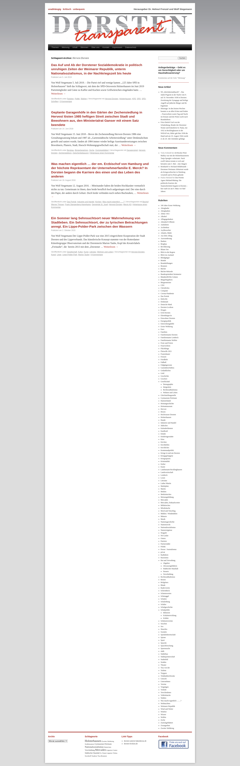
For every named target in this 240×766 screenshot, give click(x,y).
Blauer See (165, 249)
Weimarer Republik (168, 706)
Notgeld (164, 533)
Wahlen (84, 99)
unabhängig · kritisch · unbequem (66, 9)
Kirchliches (165, 448)
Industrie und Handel (85, 202)
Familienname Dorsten (169, 335)
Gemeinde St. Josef (100, 204)
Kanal (53, 255)
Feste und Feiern (167, 343)
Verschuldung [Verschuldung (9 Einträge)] (90, 750)
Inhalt (75, 47)
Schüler (163, 604)
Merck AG (127, 204)
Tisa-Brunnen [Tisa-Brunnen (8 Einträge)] (102, 756)
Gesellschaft (72, 252)
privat (163, 552)
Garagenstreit (132, 150)
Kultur (80, 252)
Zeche (91, 150)
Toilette (163, 670)
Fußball (163, 362)
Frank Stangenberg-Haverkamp (78, 204)
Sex (162, 626)
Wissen (163, 714)
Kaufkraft (164, 431)
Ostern (163, 538)
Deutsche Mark (166, 304)
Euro (162, 329)
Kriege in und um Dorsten (170, 453)
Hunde (163, 420)
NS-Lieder (165, 536)
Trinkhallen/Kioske (168, 676)
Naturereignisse (166, 530)
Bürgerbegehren (81, 150)
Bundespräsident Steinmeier (171, 274)
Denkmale (164, 302)
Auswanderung (166, 238)
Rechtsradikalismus (170, 390)
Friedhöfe (164, 359)
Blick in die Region (168, 252)
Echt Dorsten (165, 313)
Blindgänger (165, 258)
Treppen (164, 673)
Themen (55, 47)
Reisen (163, 580)
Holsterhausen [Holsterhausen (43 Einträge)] (93, 740)
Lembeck (164, 475)
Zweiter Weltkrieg (167, 728)
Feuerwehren (165, 346)
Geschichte (165, 376)
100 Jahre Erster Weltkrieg (170, 205)
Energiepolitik (166, 321)
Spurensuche (165, 648)
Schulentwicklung (169, 615)
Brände (163, 260)
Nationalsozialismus (168, 527)
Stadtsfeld (164, 659)
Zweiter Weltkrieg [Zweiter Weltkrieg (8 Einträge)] (108, 741)
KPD (134, 99)
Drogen (163, 310)
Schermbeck (165, 591)
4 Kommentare (97, 255)
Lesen (163, 478)
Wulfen (163, 717)
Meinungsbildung (167, 497)
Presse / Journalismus (168, 549)
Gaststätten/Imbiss (167, 368)
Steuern (166, 571)
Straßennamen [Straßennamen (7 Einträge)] (89, 744)
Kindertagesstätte (167, 437)
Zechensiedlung (65, 153)
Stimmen (84, 47)
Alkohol (164, 216)
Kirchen (98, 202)
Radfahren (164, 555)
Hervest (163, 409)
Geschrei (164, 379)
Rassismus (165, 558)
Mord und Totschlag (168, 511)
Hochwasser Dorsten (168, 414)
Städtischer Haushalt (170, 569)
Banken (163, 241)
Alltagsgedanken (167, 219)
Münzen (164, 516)
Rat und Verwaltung (168, 560)
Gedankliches (166, 370)
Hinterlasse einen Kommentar (102, 153)
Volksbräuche (166, 695)
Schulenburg (165, 602)
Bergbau (70, 150)
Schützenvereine (167, 621)
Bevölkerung (165, 247)
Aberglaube (165, 208)
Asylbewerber (166, 230)
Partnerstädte (165, 544)
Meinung (65, 47)
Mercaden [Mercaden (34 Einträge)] (100, 749)
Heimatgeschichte (167, 403)
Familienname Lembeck (169, 337)
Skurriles (164, 629)
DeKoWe (164, 299)
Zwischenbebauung (80, 153)
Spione (163, 637)
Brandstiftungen (166, 263)
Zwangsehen (165, 725)
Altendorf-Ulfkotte (168, 222)
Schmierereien (166, 593)
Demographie (168, 384)
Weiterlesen (58, 93)
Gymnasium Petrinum (169, 398)
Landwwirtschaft (167, 472)
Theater (163, 665)
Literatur (93, 252)
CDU (163, 285)
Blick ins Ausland (167, 255)
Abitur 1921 (165, 214)
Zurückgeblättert (102, 150)
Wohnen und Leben (105, 252)
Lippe (59, 255)
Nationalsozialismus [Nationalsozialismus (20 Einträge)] (94, 747)
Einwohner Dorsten (168, 318)
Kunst (86, 252)
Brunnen (164, 266)
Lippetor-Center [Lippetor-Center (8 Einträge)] (111, 750)
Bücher (163, 269)
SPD (139, 99)
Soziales (164, 632)
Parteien (70, 99)
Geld (162, 373)
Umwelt (164, 679)
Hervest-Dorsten (111, 99)
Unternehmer (165, 681)
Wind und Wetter (167, 709)
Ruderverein (165, 588)
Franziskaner (165, 354)
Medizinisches (166, 494)
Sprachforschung (167, 646)
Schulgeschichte (167, 607)
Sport (163, 640)
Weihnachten (165, 703)
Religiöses (164, 582)
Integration (167, 387)
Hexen (163, 412)
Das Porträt (71, 202)
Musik (163, 519)
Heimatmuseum (166, 406)
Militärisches (165, 505)
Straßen (163, 662)
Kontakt (105, 47)
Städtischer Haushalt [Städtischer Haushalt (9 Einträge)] (92, 753)
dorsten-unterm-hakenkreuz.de (135, 741)
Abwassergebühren (170, 566)
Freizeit (163, 357)
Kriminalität (165, 461)
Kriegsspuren (166, 459)
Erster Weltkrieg (167, 326)
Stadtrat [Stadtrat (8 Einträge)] (94, 756)
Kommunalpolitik (167, 450)
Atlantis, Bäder (166, 233)
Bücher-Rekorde (167, 271)
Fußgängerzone (166, 365)
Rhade (163, 585)
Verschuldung (168, 574)
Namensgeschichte (167, 522)
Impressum (117, 47)
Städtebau (164, 654)
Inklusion (166, 613)
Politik (77, 99)
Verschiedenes (166, 692)
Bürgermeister (166, 282)
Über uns (95, 47)
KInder (163, 434)
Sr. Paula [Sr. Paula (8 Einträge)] (103, 753)
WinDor (164, 712)
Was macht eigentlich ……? (171, 701)
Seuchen (164, 624)
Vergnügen (165, 687)
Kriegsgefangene (167, 456)
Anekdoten (165, 225)
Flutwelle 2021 (166, 351)
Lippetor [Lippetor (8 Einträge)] (110, 753)
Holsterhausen (125, 99)
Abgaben (166, 563)
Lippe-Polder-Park (69, 255)
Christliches (165, 288)
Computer (164, 291)
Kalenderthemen (167, 428)
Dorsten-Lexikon (167, 307)
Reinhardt (164, 167)
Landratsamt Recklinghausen (171, 470)
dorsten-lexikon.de (131, 744)
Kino (162, 439)
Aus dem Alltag (166, 236)
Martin (163, 489)
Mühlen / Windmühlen (169, 514)
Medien (163, 492)
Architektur (165, 227)
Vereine (163, 684)
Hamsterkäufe (166, 401)
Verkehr (164, 690)
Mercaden (164, 500)
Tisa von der (165, 668)
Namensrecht (165, 525)
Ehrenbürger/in (166, 315)
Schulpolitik (165, 610)
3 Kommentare (66, 101)
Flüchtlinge (165, 348)
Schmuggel (165, 596)
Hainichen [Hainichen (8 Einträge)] (107, 747)
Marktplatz (165, 486)
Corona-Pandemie (167, 293)
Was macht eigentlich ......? (113, 202)
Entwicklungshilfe (167, 324)
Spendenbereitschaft (168, 635)
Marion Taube (83, 255)
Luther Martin (166, 483)
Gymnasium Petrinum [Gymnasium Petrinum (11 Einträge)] (103, 744)
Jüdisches (164, 426)
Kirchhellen (165, 445)
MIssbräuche (165, 508)
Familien (164, 332)
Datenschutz (130, 47)
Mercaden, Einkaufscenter (170, 503)
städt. (163, 651)
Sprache (164, 643)
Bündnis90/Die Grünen (169, 277)
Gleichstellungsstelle (168, 395)
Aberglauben (165, 211)
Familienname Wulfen (169, 340)
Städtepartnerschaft (168, 657)
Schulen (164, 599)
